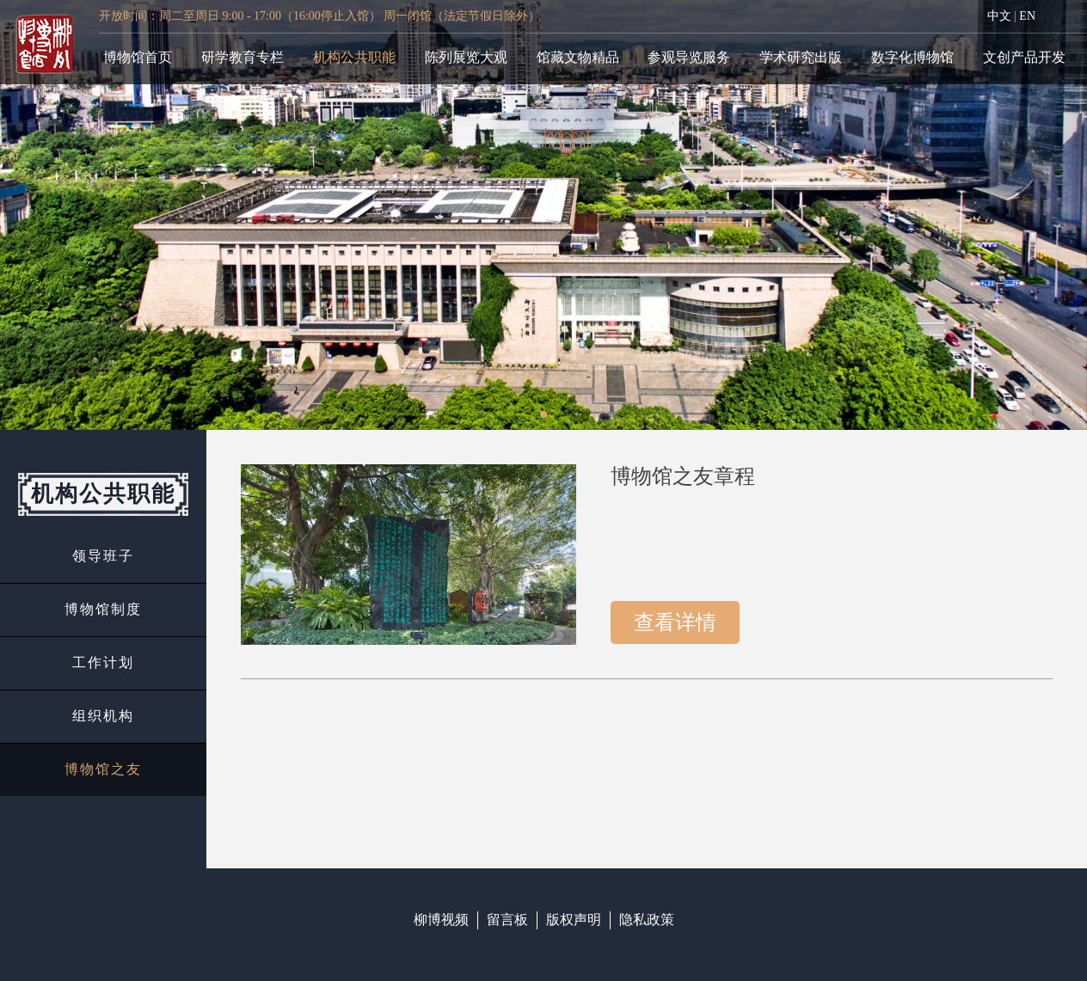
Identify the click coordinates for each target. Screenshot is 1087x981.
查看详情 (675, 622)
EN (1027, 15)
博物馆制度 (103, 609)
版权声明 (573, 919)
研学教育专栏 (242, 57)
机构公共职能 (354, 57)
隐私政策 (646, 919)
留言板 (507, 919)
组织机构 (103, 715)
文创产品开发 (1024, 57)
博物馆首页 (137, 57)
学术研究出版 (800, 57)
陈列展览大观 (466, 57)
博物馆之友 (103, 769)
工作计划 (103, 662)
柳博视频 (441, 919)
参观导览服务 (689, 57)
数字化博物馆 (912, 57)
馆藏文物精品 (578, 57)
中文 (999, 15)
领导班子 (103, 556)
